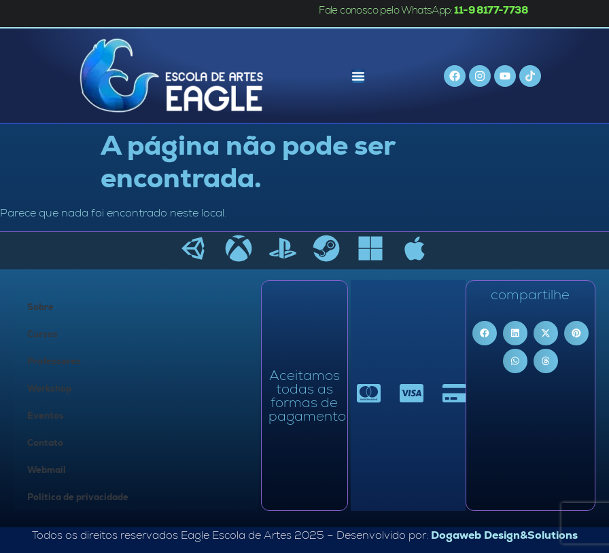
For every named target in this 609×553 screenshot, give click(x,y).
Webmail (46, 470)
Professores (54, 361)
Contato (45, 443)
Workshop (49, 388)
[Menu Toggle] (358, 76)
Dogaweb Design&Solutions (504, 535)
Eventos (45, 415)
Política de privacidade (77, 497)
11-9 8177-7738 (490, 9)
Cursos (42, 334)
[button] (484, 333)
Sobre (40, 307)
